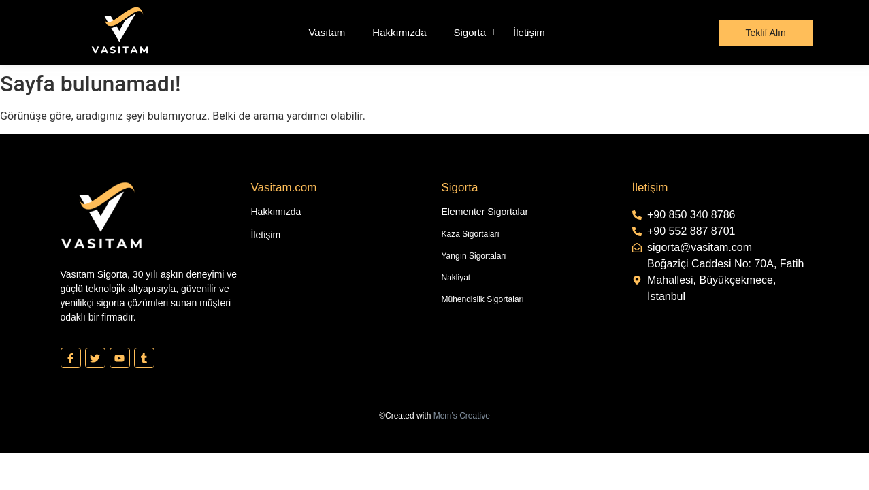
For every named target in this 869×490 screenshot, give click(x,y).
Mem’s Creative (461, 416)
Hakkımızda (399, 32)
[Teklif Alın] (766, 33)
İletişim (529, 32)
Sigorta (470, 32)
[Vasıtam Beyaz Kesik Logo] (119, 30)
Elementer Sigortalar (485, 211)
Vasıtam (326, 32)
